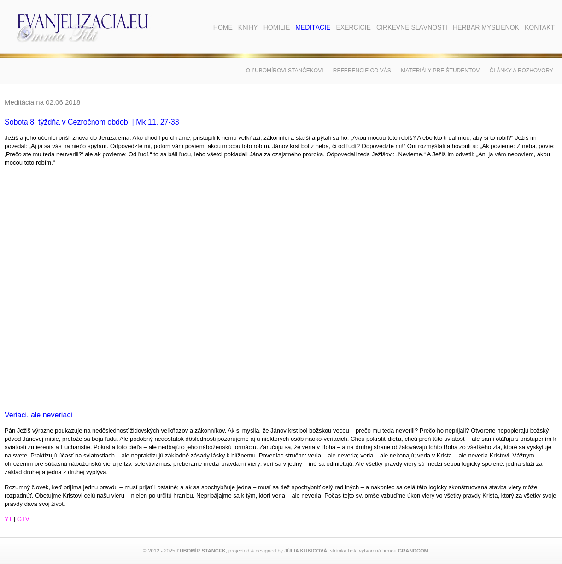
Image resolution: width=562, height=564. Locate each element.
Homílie (276, 27)
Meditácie (312, 27)
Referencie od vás (362, 70)
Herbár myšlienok (486, 27)
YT (8, 519)
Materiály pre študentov (440, 70)
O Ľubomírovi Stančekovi (284, 70)
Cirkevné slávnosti (411, 27)
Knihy (248, 27)
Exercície (353, 27)
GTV (23, 519)
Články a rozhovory (521, 70)
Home (223, 27)
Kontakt (540, 27)
